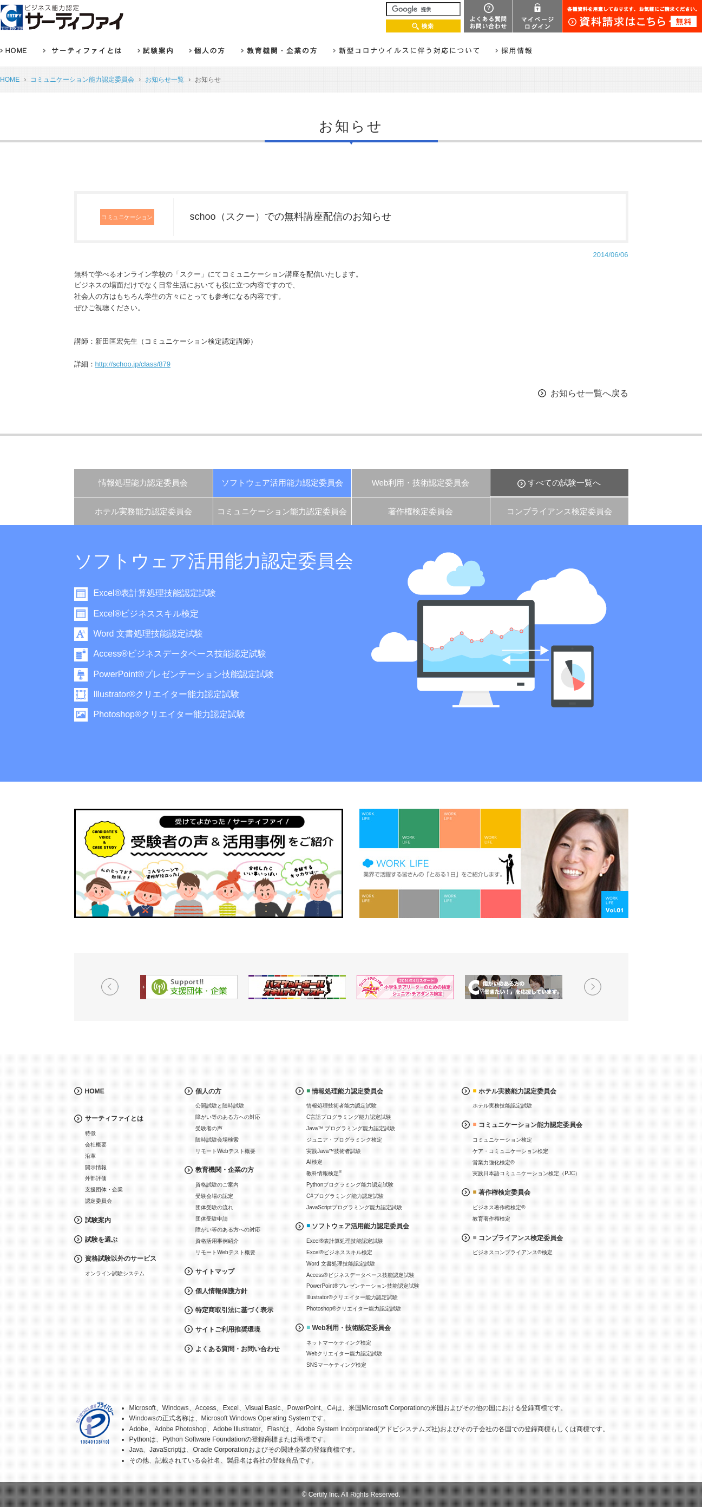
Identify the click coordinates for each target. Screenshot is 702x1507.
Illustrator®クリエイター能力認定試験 (172, 694)
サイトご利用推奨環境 (227, 1329)
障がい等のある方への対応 (227, 1117)
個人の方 (208, 1091)
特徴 (90, 1133)
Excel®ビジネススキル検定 (152, 613)
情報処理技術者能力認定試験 (341, 1106)
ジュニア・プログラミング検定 (344, 1140)
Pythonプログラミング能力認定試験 (349, 1185)
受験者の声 (208, 1128)
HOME (9, 79)
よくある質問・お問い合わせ (237, 1349)
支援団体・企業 (104, 1190)
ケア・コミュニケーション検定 (510, 1151)
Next (592, 986)
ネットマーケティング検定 (338, 1343)
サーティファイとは (114, 1118)
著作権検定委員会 (420, 511)
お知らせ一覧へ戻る (589, 393)
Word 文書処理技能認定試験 (153, 633)
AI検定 (314, 1162)
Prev (110, 986)
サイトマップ (214, 1271)
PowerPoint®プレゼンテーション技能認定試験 (189, 674)
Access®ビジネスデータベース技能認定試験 (185, 653)
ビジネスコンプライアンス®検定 (512, 1252)
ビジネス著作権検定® (499, 1207)
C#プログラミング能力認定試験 (345, 1196)
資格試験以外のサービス (120, 1258)
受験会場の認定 (214, 1196)
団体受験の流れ (214, 1207)
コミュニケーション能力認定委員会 (82, 79)
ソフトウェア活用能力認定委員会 (282, 482)
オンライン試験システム (115, 1273)
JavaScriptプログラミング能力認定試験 (354, 1207)
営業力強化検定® (493, 1162)
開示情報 (96, 1167)
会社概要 (96, 1145)
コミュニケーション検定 (502, 1140)
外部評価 (96, 1178)
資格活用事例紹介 (217, 1241)
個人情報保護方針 (221, 1291)
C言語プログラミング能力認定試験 (348, 1117)
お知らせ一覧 (164, 79)
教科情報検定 (324, 1172)
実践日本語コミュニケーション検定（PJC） (526, 1173)
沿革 (90, 1156)
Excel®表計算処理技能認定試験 (160, 593)
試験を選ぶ (101, 1239)
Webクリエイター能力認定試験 (344, 1354)
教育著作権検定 (491, 1219)
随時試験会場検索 (217, 1140)
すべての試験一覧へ (564, 482)
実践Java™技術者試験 (333, 1151)
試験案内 (98, 1220)
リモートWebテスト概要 (225, 1151)
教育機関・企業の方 (224, 1170)
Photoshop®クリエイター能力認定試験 (175, 714)
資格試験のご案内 (217, 1185)
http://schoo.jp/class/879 (132, 364)
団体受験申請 (211, 1219)
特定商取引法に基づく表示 (234, 1310)
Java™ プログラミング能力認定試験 (350, 1128)
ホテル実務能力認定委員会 (143, 511)
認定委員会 (98, 1201)
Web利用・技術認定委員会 (421, 482)
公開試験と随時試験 (219, 1106)
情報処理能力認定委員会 (143, 482)
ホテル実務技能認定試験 (502, 1106)
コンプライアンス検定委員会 (559, 511)
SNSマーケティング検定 (336, 1365)
